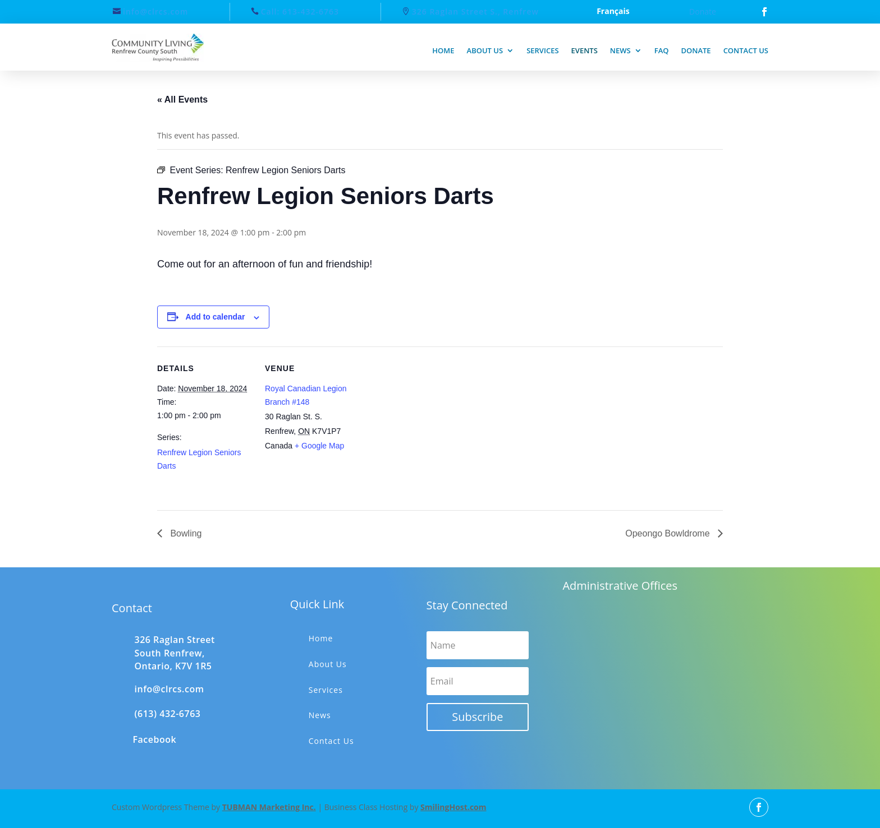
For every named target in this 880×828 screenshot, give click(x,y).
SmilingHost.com (453, 807)
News (620, 50)
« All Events (182, 99)
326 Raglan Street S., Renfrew (475, 11)
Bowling (184, 533)
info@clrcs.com (155, 11)
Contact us (745, 50)
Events (584, 50)
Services (542, 50)
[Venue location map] (432, 424)
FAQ (661, 50)
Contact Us (331, 741)
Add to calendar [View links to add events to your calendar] (215, 316)
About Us (328, 664)
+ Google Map (319, 445)
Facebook (155, 739)
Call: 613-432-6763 (300, 11)
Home (443, 50)
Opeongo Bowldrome (668, 533)
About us (485, 50)
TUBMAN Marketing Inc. (269, 807)
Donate (702, 11)
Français (613, 11)
